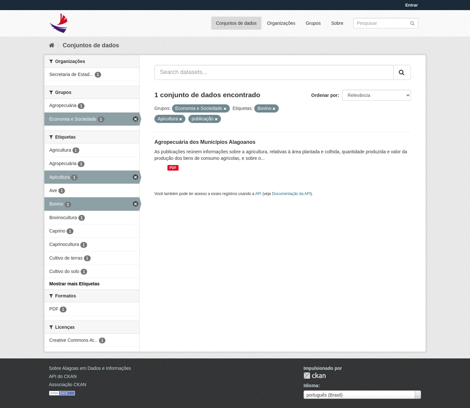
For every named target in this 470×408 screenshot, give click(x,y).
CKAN (315, 375)
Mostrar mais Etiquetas (74, 283)
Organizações (281, 23)
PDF (172, 168)
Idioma (311, 385)
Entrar (411, 5)
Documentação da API (291, 193)
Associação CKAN (67, 384)
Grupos (313, 23)
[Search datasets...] (274, 72)
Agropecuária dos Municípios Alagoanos (205, 142)
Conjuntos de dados (236, 23)
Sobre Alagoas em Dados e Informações (90, 368)
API (258, 193)
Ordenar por (324, 95)
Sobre (337, 23)
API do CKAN (63, 376)
